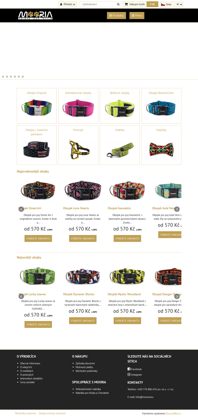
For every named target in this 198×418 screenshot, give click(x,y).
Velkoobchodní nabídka (88, 389)
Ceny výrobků (27, 382)
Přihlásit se (67, 4)
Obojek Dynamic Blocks (100, 294)
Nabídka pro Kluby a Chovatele (92, 392)
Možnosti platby (84, 367)
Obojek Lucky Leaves (54, 294)
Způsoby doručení (85, 363)
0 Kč (152, 4)
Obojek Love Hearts (98, 208)
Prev (21, 209)
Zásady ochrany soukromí (52, 413)
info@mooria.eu (144, 397)
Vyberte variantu (60, 238)
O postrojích (26, 374)
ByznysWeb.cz (173, 413)
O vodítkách (26, 371)
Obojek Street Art (52, 208)
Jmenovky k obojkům (31, 378)
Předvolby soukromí (25, 413)
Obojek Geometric (141, 208)
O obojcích (26, 367)
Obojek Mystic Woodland (146, 294)
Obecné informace (30, 363)
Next (177, 209)
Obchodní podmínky (86, 371)
